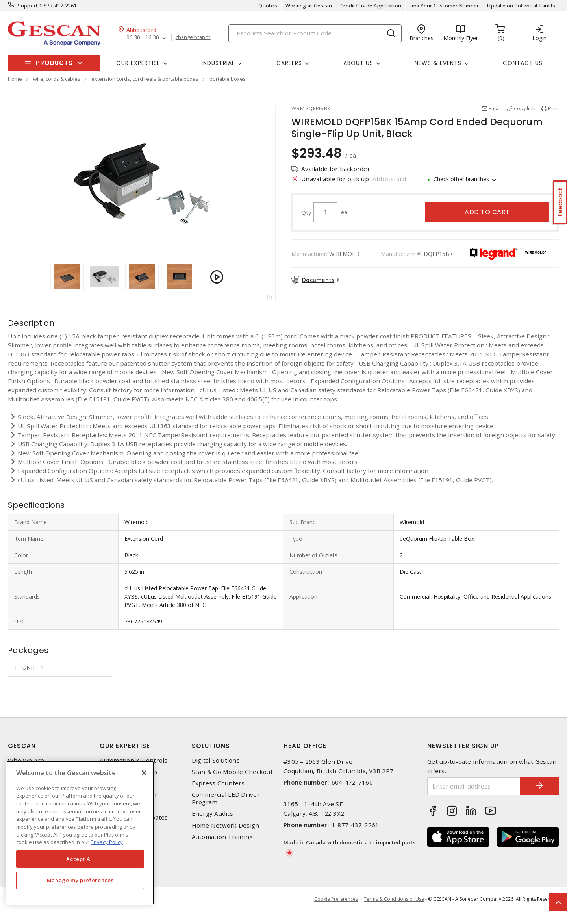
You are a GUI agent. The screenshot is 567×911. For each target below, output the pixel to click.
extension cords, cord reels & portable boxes (144, 78)
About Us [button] (358, 63)
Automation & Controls (133, 760)
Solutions (211, 746)
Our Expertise (125, 746)
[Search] (315, 33)
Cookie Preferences (336, 899)
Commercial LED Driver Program (226, 798)
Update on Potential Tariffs (521, 5)
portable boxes (227, 78)
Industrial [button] (218, 63)
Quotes (267, 5)
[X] (144, 772)
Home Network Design (225, 825)
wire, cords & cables (56, 78)
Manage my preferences (80, 880)
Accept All (80, 859)
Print (553, 108)
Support (28, 5)
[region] (80, 833)
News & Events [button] (438, 63)
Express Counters (218, 783)
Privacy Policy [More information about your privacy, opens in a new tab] (107, 842)
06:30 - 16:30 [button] (142, 37)
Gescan (22, 746)
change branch (193, 37)
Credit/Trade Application (370, 5)
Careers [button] (289, 63)
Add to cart (487, 212)
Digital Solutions (216, 760)
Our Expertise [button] (138, 63)
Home (15, 78)
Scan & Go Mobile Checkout (232, 772)
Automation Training (222, 836)
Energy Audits (212, 813)
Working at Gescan (308, 5)
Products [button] (54, 63)
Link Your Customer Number (444, 5)
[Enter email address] (473, 786)
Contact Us (523, 63)
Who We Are (26, 760)
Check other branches (461, 179)
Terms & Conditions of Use (394, 899)
